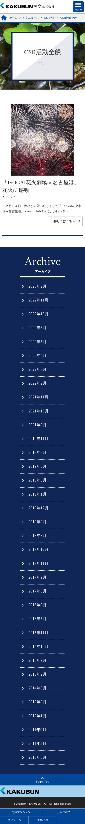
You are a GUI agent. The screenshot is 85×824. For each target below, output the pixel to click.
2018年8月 (38, 522)
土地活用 (42, 820)
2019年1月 (38, 494)
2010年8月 (38, 757)
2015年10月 (39, 646)
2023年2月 (38, 286)
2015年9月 (38, 660)
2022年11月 (38, 300)
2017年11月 (38, 563)
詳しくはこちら (64, 221)
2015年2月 (38, 674)
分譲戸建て (63, 812)
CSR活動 (49, 17)
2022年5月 (38, 342)
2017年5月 (38, 591)
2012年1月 (38, 716)
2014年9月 (38, 688)
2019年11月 (38, 439)
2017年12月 (39, 549)
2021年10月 (39, 411)
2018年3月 (38, 535)
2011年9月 (37, 730)
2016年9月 (38, 605)
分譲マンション (21, 812)
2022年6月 (38, 328)
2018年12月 (39, 508)
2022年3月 (38, 369)
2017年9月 (38, 577)
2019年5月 (38, 480)
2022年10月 (39, 314)
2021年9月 (38, 425)
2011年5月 (37, 743)
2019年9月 (38, 452)
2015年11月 (38, 633)
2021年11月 (38, 397)
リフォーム (14, 820)
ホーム (13, 17)
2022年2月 (38, 383)
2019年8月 (38, 466)
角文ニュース (31, 17)
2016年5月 (38, 619)
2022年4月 (38, 355)
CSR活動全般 (68, 17)
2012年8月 (38, 702)
